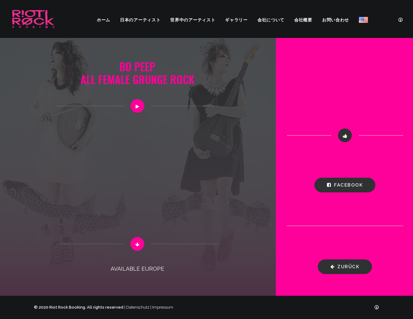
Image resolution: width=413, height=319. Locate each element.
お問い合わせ (335, 19)
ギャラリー (236, 19)
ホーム (103, 19)
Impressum (162, 307)
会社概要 (303, 19)
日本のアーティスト (140, 19)
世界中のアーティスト (192, 19)
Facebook (345, 185)
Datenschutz (137, 307)
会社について (270, 19)
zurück (345, 266)
